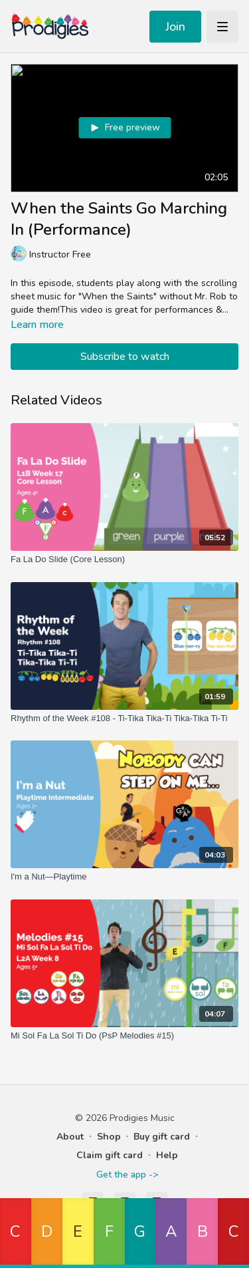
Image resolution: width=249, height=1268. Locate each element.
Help (167, 1155)
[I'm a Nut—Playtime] (124, 876)
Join (175, 27)
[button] (15, 1233)
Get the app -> (127, 1174)
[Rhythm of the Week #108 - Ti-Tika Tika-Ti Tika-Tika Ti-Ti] (124, 718)
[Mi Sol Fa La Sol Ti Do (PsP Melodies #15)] (124, 1035)
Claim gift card (109, 1155)
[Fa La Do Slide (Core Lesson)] (124, 559)
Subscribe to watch (124, 356)
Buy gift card (161, 1136)
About (70, 1136)
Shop (109, 1136)
